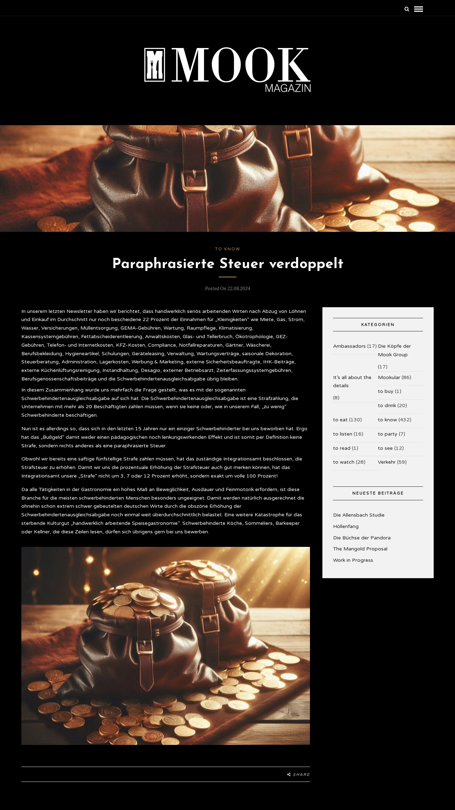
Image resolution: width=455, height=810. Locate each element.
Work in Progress (353, 560)
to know (227, 249)
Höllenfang (346, 526)
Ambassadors (349, 346)
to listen (342, 434)
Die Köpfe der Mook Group (394, 350)
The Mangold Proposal (360, 549)
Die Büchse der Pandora (362, 538)
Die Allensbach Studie (359, 515)
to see (385, 448)
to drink (387, 406)
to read (341, 448)
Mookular (389, 377)
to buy (386, 391)
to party (387, 434)
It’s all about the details (352, 381)
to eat (340, 420)
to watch (343, 462)
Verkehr (387, 462)
